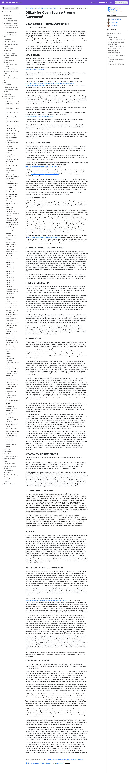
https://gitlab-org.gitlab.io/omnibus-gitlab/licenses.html (44, 237)
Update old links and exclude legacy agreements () (65, 760)
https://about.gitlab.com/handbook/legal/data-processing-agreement (46, 600)
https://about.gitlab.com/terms (34, 69)
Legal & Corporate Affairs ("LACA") (47, 8)
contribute (59, 763)
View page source (114, 8)
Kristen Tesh (112, 22)
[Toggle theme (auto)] (111, 2)
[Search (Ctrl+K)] (121, 2)
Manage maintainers (114, 12)
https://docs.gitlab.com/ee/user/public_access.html (41, 167)
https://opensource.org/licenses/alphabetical (39, 116)
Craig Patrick (113, 25)
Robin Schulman (114, 19)
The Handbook (30, 8)
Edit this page (112, 10)
